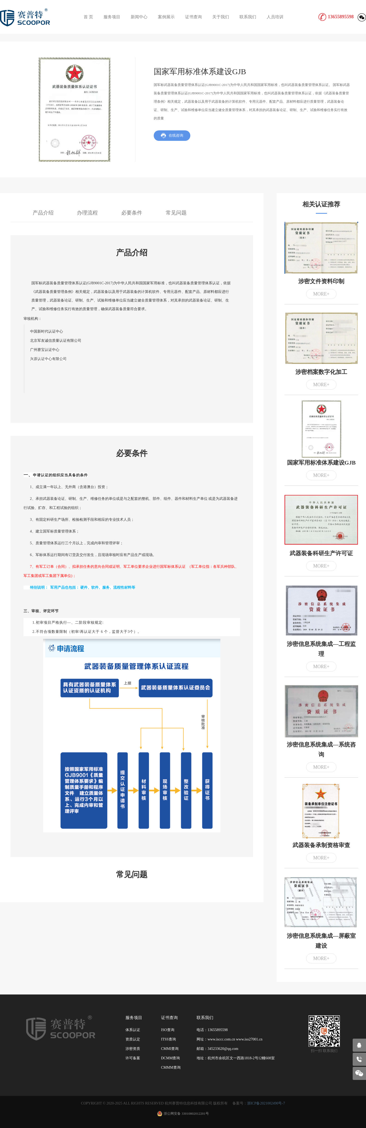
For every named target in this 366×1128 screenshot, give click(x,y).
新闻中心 (139, 17)
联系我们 (247, 17)
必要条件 (131, 213)
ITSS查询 (168, 1039)
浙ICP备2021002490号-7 (266, 1103)
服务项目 (112, 17)
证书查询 (193, 17)
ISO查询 (167, 1030)
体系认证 (132, 1030)
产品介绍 (43, 213)
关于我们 (220, 17)
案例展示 (166, 17)
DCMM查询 (170, 1058)
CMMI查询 (170, 1049)
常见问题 (176, 213)
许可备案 (132, 1058)
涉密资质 (132, 1049)
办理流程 (87, 213)
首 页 (88, 17)
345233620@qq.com (223, 1049)
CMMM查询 (171, 1067)
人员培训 (275, 17)
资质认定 (132, 1039)
